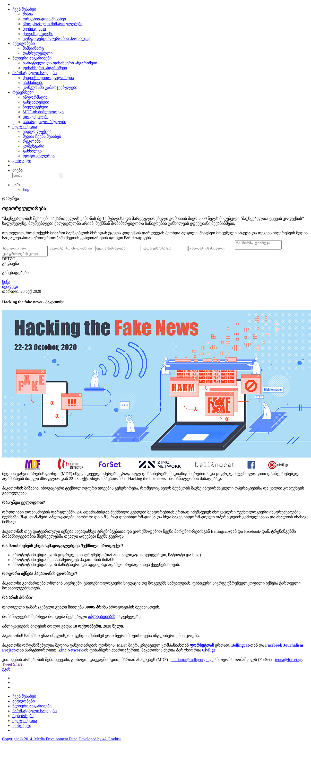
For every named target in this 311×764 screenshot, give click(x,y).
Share (17, 666)
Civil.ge (208, 651)
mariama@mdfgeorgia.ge (192, 661)
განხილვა (32, 151)
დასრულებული (38, 53)
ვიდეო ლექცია (37, 131)
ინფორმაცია (35, 97)
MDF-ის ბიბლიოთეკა (43, 112)
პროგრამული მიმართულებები (52, 24)
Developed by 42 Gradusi (100, 740)
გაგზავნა (10, 265)
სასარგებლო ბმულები (44, 121)
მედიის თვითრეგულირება (48, 77)
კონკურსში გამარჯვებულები (50, 87)
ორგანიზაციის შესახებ (44, 19)
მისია (28, 14)
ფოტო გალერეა (39, 156)
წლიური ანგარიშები (31, 58)
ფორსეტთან (202, 647)
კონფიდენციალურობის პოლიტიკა (56, 38)
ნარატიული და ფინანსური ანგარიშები (60, 63)
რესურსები (22, 92)
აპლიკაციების (101, 618)
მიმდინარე (33, 48)
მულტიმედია (24, 126)
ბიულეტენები (35, 107)
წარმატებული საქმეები (34, 73)
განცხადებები (36, 102)
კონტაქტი (21, 161)
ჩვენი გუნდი (34, 29)
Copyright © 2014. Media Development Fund (39, 740)
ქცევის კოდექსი (38, 33)
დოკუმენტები (35, 117)
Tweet (7, 666)
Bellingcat (240, 647)
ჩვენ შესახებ (24, 9)
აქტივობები (23, 43)
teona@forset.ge (288, 661)
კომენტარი (33, 146)
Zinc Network (70, 651)
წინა (6, 283)
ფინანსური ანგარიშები (45, 68)
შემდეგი (10, 288)
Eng (26, 189)
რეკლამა (32, 141)
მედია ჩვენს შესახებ (42, 136)
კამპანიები (33, 82)
